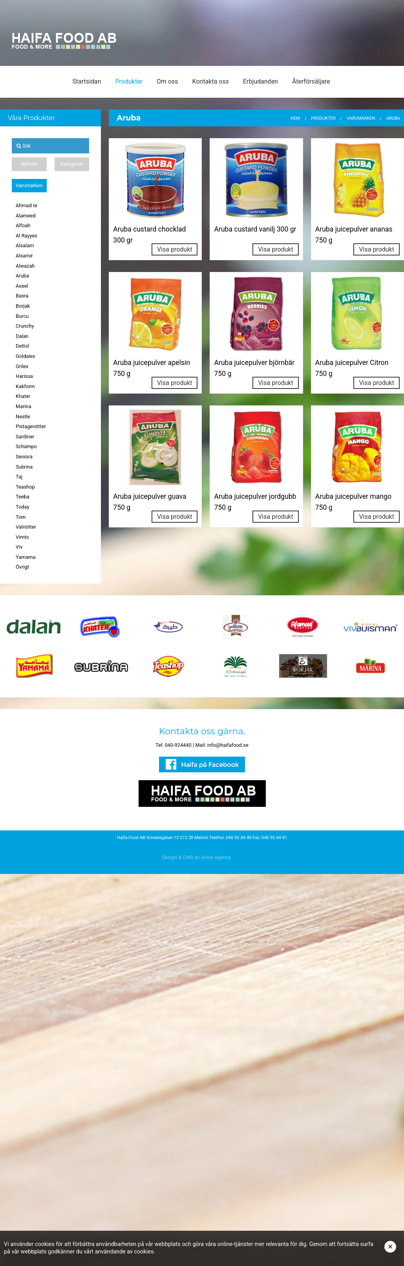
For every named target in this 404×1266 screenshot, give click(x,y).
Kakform (25, 386)
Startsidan (86, 81)
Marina (23, 406)
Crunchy (25, 326)
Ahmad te (26, 205)
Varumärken (29, 185)
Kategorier (71, 164)
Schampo (26, 446)
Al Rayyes (26, 236)
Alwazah (25, 266)
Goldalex (25, 356)
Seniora (24, 457)
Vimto (22, 537)
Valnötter (26, 527)
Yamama (26, 557)
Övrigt (22, 567)
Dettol (22, 346)
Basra (22, 296)
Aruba (22, 276)
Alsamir (24, 256)
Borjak (23, 306)
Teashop (25, 487)
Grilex (22, 366)
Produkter (129, 81)
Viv (19, 547)
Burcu (22, 316)
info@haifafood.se (228, 745)
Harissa (24, 376)
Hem (295, 118)
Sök (23, 146)
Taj (19, 477)
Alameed (25, 216)
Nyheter (29, 164)
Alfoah (23, 225)
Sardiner (25, 437)
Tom (21, 517)
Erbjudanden (260, 81)
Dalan (22, 336)
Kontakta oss (210, 81)
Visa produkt (174, 249)
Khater (23, 396)
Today (22, 507)
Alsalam (25, 245)
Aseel (22, 286)
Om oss (167, 81)
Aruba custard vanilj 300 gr (255, 229)
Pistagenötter (31, 426)
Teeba (22, 497)
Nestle (23, 417)
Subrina (24, 467)
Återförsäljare (311, 81)
